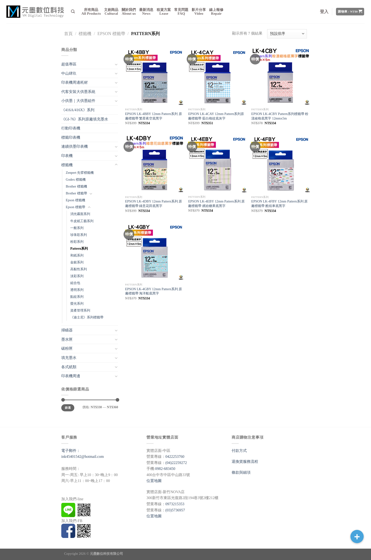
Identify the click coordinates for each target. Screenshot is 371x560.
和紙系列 (77, 255)
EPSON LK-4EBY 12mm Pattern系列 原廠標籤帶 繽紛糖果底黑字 (216, 203)
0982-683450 (165, 469)
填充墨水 (68, 358)
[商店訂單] (287, 33)
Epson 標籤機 (75, 200)
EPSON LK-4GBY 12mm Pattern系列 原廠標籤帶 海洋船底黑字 (153, 291)
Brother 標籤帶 (76, 193)
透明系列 (77, 290)
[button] (357, 536)
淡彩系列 (77, 276)
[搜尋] (73, 11)
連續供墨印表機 (74, 146)
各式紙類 (68, 367)
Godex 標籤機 (76, 179)
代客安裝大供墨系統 (78, 92)
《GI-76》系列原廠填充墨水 (84, 119)
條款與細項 (241, 472)
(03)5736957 (175, 510)
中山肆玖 (68, 73)
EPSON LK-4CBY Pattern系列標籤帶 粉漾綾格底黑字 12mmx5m (279, 116)
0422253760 (174, 456)
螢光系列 (77, 303)
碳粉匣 (67, 348)
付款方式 (239, 451)
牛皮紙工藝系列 (81, 221)
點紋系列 (77, 296)
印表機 (67, 156)
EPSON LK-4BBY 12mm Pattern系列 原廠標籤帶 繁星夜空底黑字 (153, 116)
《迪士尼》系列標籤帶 (86, 317)
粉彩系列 (77, 241)
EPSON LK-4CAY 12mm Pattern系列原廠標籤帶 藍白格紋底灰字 (216, 116)
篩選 (68, 407)
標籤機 (85, 33)
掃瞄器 (67, 330)
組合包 (75, 283)
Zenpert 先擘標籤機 (80, 172)
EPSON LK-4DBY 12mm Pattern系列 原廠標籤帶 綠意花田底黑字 (153, 203)
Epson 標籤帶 (111, 33)
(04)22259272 (176, 463)
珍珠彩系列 (78, 235)
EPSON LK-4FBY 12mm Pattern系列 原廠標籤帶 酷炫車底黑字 (279, 203)
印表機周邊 (70, 376)
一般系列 (77, 228)
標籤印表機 (70, 137)
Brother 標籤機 (76, 186)
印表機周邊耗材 (74, 82)
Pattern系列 (79, 248)
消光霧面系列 (80, 214)
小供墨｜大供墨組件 (78, 101)
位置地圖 (154, 481)
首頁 (68, 33)
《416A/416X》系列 (77, 110)
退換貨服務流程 (245, 461)
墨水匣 (67, 339)
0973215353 (174, 504)
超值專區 (68, 64)
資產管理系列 (80, 310)
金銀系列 (77, 262)
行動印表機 (70, 128)
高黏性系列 (78, 269)
